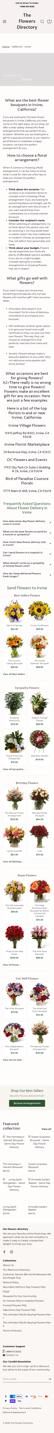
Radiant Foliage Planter (40, 719)
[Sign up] (49, 1379)
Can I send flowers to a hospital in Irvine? (23, 554)
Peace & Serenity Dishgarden (14, 757)
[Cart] (49, 22)
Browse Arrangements (27, 1103)
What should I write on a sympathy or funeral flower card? (23, 564)
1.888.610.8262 (12, 1351)
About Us (8, 1265)
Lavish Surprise (14, 851)
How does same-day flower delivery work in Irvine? (24, 522)
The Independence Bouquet (14, 1048)
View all (46, 1129)
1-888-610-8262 (27, 6)
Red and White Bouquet (39, 814)
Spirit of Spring (14, 625)
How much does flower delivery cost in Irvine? (24, 543)
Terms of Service (12, 1330)
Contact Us (10, 1355)
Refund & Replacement (14, 1412)
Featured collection (11, 1126)
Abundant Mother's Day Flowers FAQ (24, 1287)
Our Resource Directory (16, 1269)
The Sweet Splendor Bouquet (39, 662)
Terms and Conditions (30, 1408)
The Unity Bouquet (14, 1008)
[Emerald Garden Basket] (39, 1191)
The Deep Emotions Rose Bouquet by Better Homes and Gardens (39, 910)
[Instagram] (11, 1251)
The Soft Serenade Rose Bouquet (14, 906)
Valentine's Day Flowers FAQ (19, 1310)
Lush (39, 851)
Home (6, 46)
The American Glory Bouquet (39, 1009)
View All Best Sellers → (15, 674)
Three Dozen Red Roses (14, 952)
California (17, 46)
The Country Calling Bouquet (14, 662)
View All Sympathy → (14, 769)
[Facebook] (4, 1251)
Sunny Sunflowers (40, 625)
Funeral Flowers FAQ (14, 1305)
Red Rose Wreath (39, 756)
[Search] (42, 22)
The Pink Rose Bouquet (40, 952)
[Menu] (4, 21)
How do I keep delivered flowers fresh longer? (22, 575)
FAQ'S (6, 1291)
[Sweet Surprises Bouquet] (39, 1148)
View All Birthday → (13, 861)
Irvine (27, 46)
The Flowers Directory (27, 21)
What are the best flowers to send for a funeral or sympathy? (25, 533)
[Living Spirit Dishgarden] (14, 1191)
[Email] (27, 1379)
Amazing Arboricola (14, 719)
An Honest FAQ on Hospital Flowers (23, 1300)
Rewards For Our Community (20, 1296)
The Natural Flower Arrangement (14, 814)
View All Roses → (12, 964)
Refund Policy (11, 1282)
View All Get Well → (13, 1060)
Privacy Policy (10, 1408)
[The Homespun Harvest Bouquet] (14, 1148)
